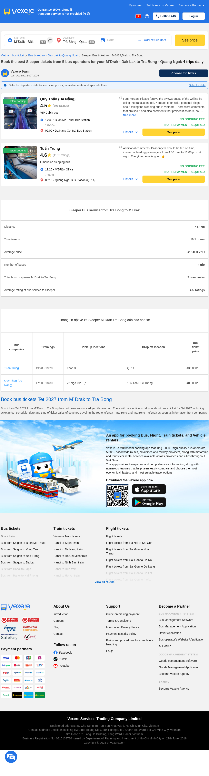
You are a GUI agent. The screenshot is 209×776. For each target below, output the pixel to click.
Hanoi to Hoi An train (66, 575)
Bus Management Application (177, 626)
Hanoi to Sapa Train (66, 542)
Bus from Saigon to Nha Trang (20, 556)
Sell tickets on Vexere (160, 5)
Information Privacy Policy (122, 627)
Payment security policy (121, 633)
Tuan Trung (11, 368)
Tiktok (63, 659)
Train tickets (64, 528)
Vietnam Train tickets (66, 536)
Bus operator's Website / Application (181, 639)
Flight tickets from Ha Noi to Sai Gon (129, 542)
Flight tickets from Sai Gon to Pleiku (128, 579)
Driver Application (170, 633)
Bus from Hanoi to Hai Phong (19, 575)
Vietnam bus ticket (12, 55)
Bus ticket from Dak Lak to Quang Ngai (51, 56)
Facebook (65, 652)
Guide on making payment (122, 614)
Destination (69, 37)
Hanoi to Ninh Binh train (68, 562)
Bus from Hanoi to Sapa (16, 569)
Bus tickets (10, 528)
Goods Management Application (179, 667)
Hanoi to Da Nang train (67, 549)
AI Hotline (165, 646)
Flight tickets (117, 528)
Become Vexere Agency (174, 673)
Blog (56, 627)
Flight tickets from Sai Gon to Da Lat (129, 573)
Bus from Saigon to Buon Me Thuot (23, 542)
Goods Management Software (178, 660)
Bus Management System (176, 613)
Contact (58, 633)
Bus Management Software (176, 619)
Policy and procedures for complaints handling (129, 642)
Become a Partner (192, 5)
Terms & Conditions (118, 620)
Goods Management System (178, 654)
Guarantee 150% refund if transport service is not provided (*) (62, 11)
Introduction (60, 614)
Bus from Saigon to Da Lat (17, 562)
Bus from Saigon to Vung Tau (19, 549)
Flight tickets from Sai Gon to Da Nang (130, 566)
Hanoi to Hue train (65, 569)
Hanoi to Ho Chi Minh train (70, 556)
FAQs (109, 651)
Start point (19, 37)
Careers (58, 620)
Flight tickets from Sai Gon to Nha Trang (127, 551)
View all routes (104, 581)
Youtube (64, 665)
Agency (164, 682)
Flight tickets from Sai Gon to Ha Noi (129, 560)
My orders (135, 5)
